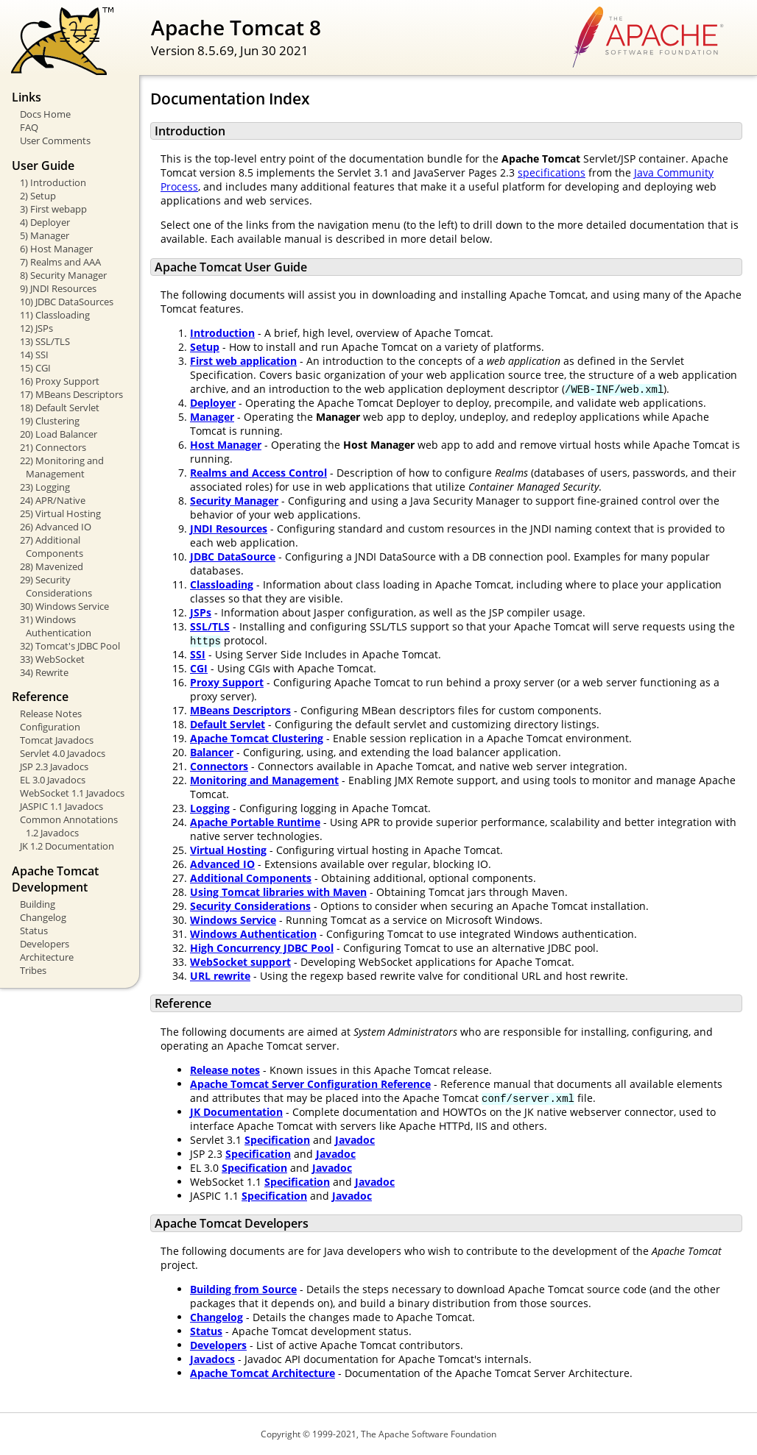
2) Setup (38, 195)
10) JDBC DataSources (66, 301)
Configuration (50, 726)
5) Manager (44, 235)
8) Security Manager (63, 275)
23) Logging (45, 487)
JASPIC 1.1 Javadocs (61, 806)
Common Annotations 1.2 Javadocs (69, 826)
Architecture (47, 957)
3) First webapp (53, 209)
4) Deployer (45, 222)
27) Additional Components (51, 546)
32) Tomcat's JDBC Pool (70, 645)
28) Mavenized (51, 566)
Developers (44, 943)
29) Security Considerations (56, 586)
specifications (551, 172)
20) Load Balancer (58, 434)
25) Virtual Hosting (60, 513)
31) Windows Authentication (55, 626)
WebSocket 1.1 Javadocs (72, 793)
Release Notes (51, 713)
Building (37, 904)
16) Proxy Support (59, 381)
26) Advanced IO (55, 526)
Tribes (33, 970)
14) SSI (34, 354)
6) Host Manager (56, 248)
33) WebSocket (52, 659)
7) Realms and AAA (60, 261)
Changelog (43, 917)
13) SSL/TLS (45, 341)
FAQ (29, 127)
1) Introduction (53, 182)
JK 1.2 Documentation (67, 846)
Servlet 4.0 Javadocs (62, 753)
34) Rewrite (44, 672)
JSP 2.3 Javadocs (54, 766)
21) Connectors (53, 447)
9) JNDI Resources (58, 288)
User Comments (55, 140)
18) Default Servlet (59, 407)
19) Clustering (50, 420)
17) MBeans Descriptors (71, 394)
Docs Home (45, 114)
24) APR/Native (52, 500)
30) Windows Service (64, 606)
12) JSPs (36, 328)
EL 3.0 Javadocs (52, 779)
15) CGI (35, 367)
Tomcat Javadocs (57, 740)
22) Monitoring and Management (62, 467)
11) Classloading (55, 314)
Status (34, 930)
